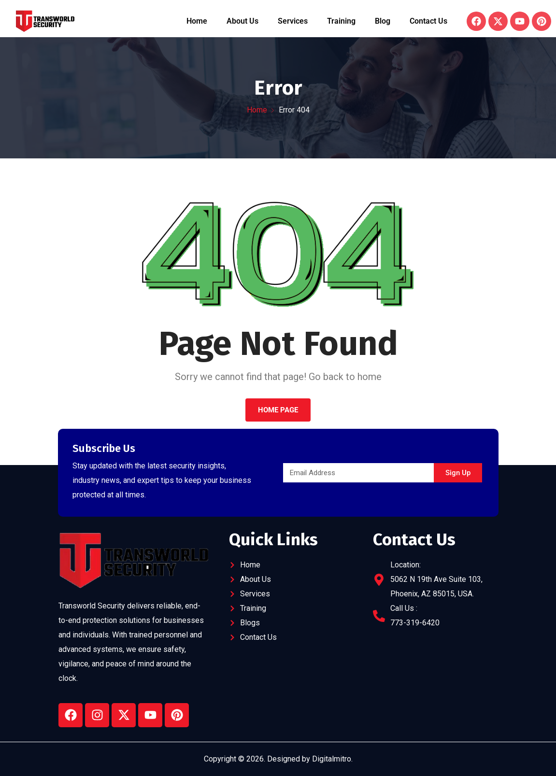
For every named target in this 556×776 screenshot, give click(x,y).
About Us (242, 21)
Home (196, 21)
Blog (382, 21)
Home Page (278, 410)
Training (341, 21)
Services (293, 21)
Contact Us (428, 21)
